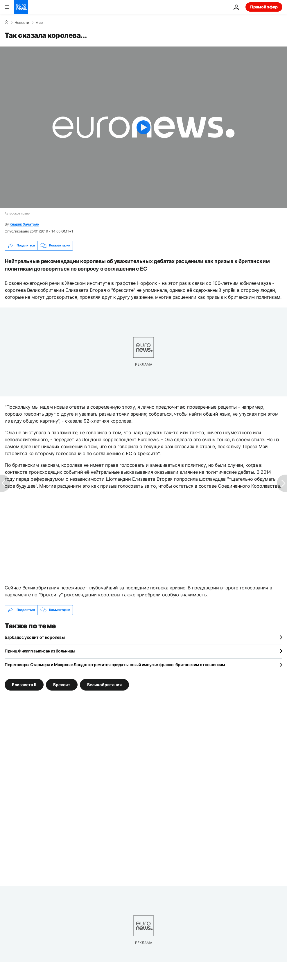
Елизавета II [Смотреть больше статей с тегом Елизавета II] (24, 684)
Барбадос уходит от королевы (34, 637)
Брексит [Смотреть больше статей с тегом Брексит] (61, 684)
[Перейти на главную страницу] (21, 7)
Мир (39, 22)
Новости (22, 22)
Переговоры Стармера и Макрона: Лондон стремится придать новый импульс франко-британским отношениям (115, 664)
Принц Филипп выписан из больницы (40, 650)
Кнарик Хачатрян (24, 224)
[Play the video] (143, 127)
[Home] (6, 22)
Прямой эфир (264, 6)
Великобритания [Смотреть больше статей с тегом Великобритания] (104, 684)
